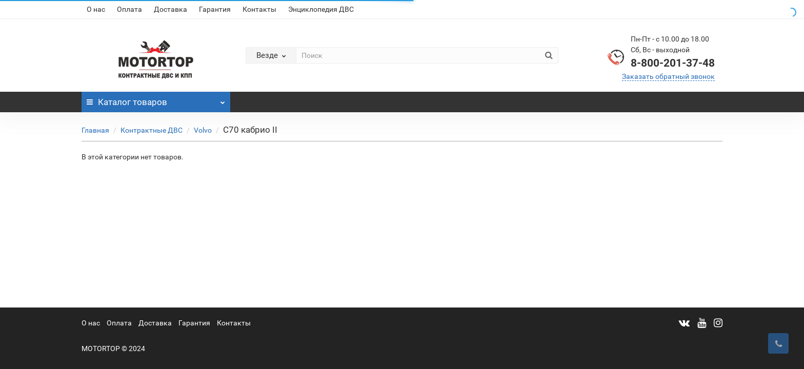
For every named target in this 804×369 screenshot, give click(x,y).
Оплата (129, 9)
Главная (95, 130)
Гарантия (215, 9)
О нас (96, 9)
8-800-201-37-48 (673, 63)
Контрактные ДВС (151, 130)
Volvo (203, 130)
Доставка (170, 9)
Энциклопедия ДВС (321, 9)
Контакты (259, 9)
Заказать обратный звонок (668, 76)
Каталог (156, 99)
